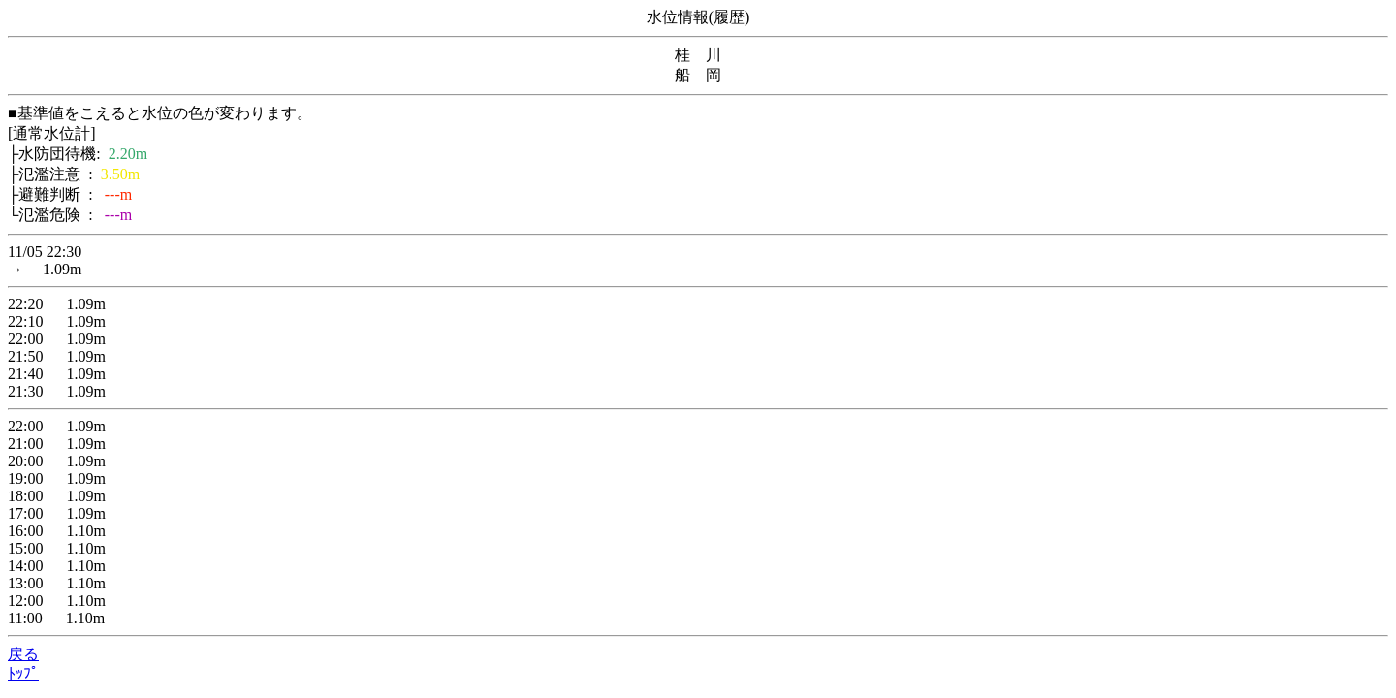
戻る (23, 654)
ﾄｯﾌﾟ (23, 673)
